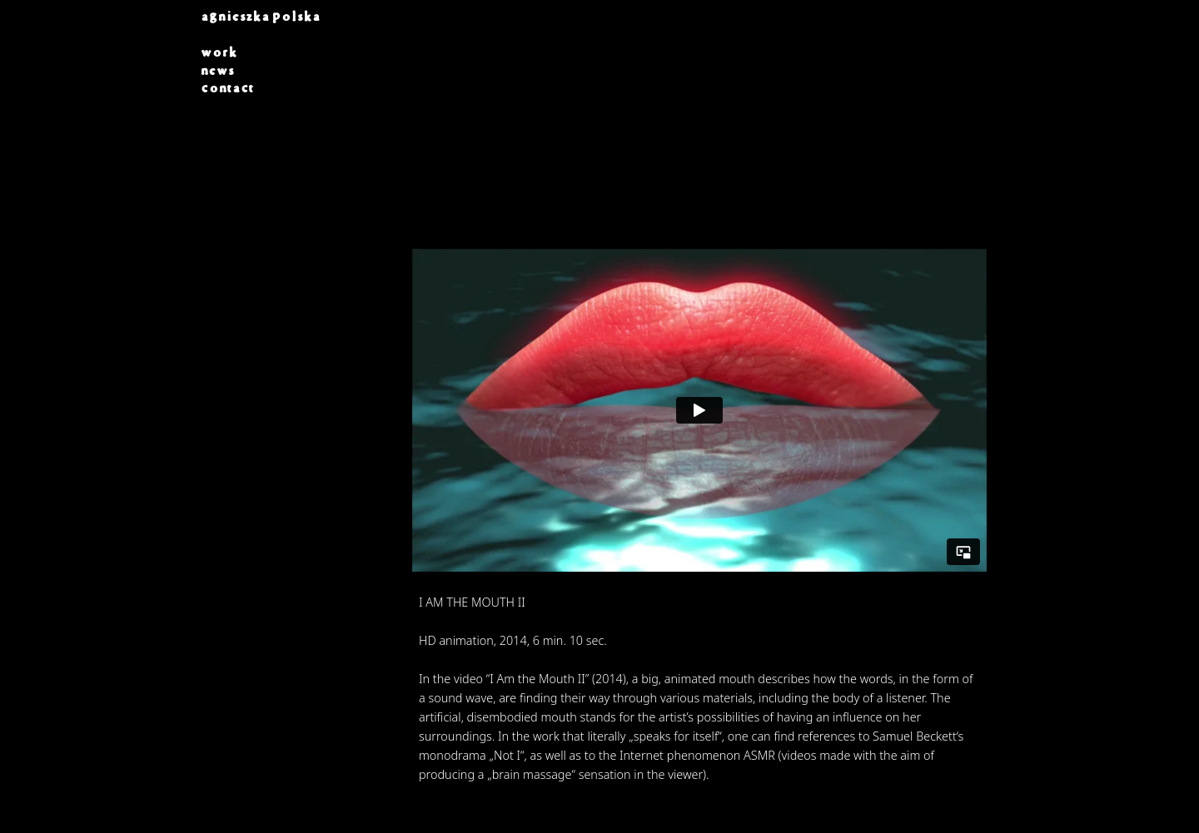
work (219, 52)
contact (227, 88)
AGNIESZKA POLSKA (261, 16)
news (218, 70)
